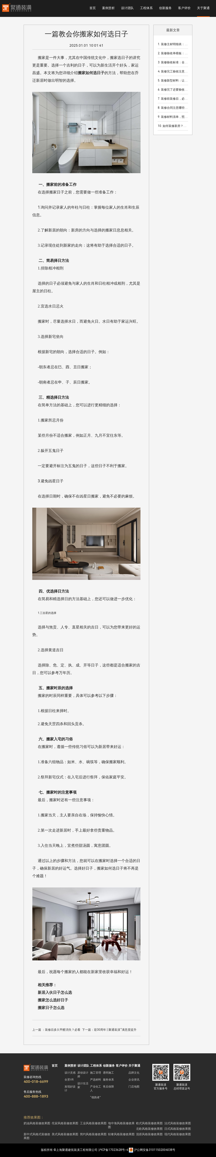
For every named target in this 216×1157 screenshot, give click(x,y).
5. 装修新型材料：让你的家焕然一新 (173, 80)
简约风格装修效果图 (93, 1134)
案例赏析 (108, 8)
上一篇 (56, 1030)
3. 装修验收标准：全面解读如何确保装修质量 (173, 62)
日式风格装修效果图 (177, 1128)
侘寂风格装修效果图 (65, 1123)
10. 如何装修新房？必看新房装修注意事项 (173, 126)
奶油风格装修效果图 (37, 1123)
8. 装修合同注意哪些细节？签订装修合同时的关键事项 (173, 107)
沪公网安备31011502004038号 (154, 1150)
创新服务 (165, 8)
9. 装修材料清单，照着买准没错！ (173, 116)
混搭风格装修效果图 (149, 1134)
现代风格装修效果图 (177, 1134)
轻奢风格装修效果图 (121, 1134)
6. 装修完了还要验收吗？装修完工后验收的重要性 (173, 89)
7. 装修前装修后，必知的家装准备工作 (173, 98)
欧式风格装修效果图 (149, 1123)
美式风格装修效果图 (65, 1134)
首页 (92, 8)
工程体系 (146, 8)
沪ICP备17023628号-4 (113, 1150)
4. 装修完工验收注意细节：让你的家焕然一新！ (173, 71)
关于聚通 (203, 8)
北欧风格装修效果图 (149, 1128)
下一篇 (109, 1030)
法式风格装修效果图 (177, 1123)
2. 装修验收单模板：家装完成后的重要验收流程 (173, 53)
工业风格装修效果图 (93, 1123)
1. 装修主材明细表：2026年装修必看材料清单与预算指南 (173, 44)
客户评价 (184, 8)
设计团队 (127, 8)
